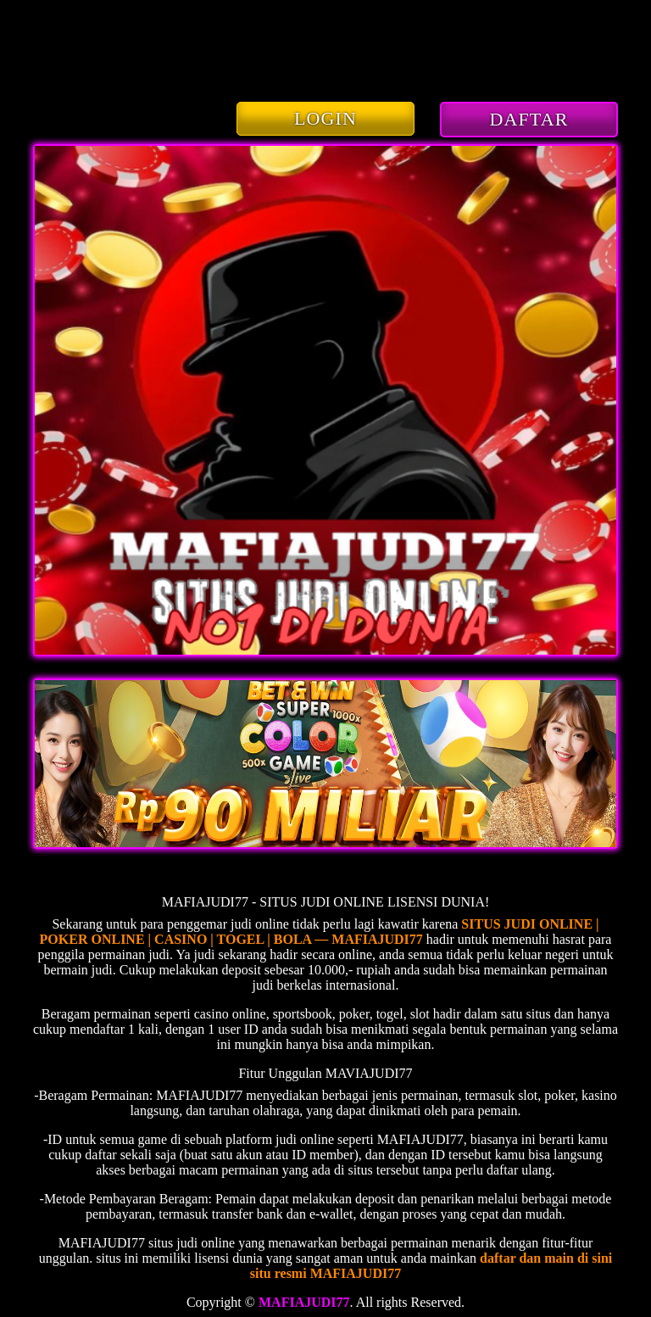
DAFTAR (529, 119)
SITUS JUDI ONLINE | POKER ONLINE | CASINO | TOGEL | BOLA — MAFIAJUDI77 (319, 931)
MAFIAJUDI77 (304, 1302)
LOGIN (325, 118)
